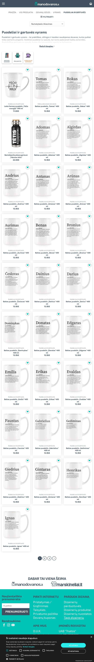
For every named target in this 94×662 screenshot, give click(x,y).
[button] (3, 3)
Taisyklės (39, 610)
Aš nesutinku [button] (73, 651)
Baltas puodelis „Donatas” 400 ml (47, 351)
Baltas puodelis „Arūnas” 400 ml (78, 205)
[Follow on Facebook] (4, 625)
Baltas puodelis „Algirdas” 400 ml (78, 156)
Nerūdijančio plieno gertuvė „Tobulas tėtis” (16, 156)
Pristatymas (41, 602)
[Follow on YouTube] (13, 625)
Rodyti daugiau (47, 46)
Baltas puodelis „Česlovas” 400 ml (16, 302)
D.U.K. (37, 631)
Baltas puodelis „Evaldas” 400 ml (78, 400)
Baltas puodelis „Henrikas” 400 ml (78, 498)
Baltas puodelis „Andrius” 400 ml (16, 205)
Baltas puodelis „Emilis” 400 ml (16, 400)
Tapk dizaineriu (74, 617)
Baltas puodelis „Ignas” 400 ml (16, 546)
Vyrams (57, 12)
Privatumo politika (45, 613)
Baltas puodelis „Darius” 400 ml (78, 302)
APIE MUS (40, 625)
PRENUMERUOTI (16, 611)
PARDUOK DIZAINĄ (76, 596)
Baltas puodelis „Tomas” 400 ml (47, 107)
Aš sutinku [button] (73, 645)
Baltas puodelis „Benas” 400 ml (47, 254)
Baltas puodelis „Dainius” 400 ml (47, 302)
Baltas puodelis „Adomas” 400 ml (47, 156)
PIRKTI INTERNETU (46, 596)
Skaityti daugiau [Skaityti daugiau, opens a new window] (29, 646)
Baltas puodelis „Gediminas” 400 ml (78, 449)
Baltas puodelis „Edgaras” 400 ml (78, 351)
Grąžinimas (40, 606)
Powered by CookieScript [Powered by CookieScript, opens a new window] (84, 661)
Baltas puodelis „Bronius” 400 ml (77, 254)
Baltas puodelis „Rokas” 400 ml (78, 107)
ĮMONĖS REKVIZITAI (72, 625)
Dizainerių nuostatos (78, 613)
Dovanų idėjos (43, 12)
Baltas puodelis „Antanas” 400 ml (47, 205)
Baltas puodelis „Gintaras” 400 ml (47, 498)
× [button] (91, 637)
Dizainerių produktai (77, 610)
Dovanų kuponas (44, 617)
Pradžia (12, 12)
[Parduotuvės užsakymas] (47, 23)
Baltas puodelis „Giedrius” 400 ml (16, 498)
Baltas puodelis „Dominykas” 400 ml (16, 351)
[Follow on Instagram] (8, 625)
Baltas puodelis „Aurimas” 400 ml (16, 254)
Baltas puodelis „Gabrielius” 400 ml (47, 449)
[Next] (54, 558)
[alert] (47, 648)
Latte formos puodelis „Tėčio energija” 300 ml (16, 107)
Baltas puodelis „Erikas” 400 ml (47, 400)
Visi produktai (26, 12)
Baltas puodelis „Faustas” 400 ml (16, 449)
